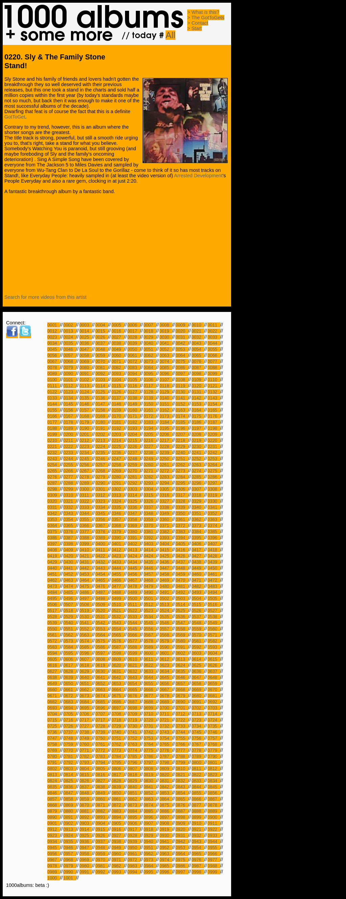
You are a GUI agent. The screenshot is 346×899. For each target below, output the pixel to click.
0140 (165, 397)
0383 (181, 531)
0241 (198, 452)
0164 (198, 410)
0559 (198, 628)
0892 (85, 817)
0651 (85, 683)
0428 (213, 555)
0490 (150, 592)
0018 (150, 331)
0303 (133, 489)
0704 (53, 713)
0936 (85, 841)
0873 (133, 805)
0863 (150, 798)
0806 (118, 768)
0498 (101, 598)
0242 (213, 452)
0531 (101, 616)
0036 (85, 343)
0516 (213, 604)
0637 (213, 671)
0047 (85, 349)
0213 (101, 440)
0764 (150, 744)
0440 (53, 568)
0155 (53, 410)
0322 (85, 501)
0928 (133, 835)
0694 (69, 707)
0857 (53, 798)
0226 (133, 446)
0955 (213, 847)
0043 (198, 343)
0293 (150, 482)
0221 (53, 446)
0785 (133, 756)
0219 (198, 440)
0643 (133, 677)
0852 (150, 792)
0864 (165, 798)
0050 (133, 349)
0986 (181, 865)
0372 (181, 525)
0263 (198, 464)
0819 (150, 774)
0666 (150, 689)
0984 (150, 865)
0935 (69, 841)
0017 (133, 331)
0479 (150, 586)
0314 (133, 495)
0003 (85, 324)
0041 (165, 343)
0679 (181, 695)
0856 (213, 792)
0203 (118, 434)
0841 (150, 786)
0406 (198, 543)
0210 (53, 440)
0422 (101, 555)
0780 (53, 756)
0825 (69, 780)
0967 (53, 859)
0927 (118, 835)
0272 (165, 470)
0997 (181, 871)
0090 (69, 373)
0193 (133, 428)
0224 (101, 446)
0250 (165, 458)
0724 (213, 719)
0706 (85, 713)
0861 (118, 798)
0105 (133, 379)
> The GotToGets (205, 17)
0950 (133, 847)
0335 (118, 507)
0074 (165, 361)
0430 (69, 561)
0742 (150, 732)
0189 (69, 428)
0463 (69, 580)
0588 (133, 647)
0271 (150, 470)
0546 (165, 622)
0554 (118, 628)
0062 (150, 355)
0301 (101, 489)
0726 (69, 726)
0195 (165, 428)
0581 (198, 640)
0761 (101, 744)
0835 (53, 786)
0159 (118, 410)
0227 (150, 446)
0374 (213, 525)
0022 (213, 331)
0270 (133, 470)
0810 (181, 768)
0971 (118, 859)
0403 (150, 543)
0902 (69, 823)
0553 (101, 628)
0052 (165, 349)
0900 (213, 817)
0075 (181, 361)
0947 (85, 847)
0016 (118, 331)
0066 (213, 355)
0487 (101, 592)
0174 (181, 416)
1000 (53, 877)
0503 (181, 598)
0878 (213, 805)
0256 (85, 464)
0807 (133, 768)
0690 (181, 701)
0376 (69, 531)
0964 (181, 853)
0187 (213, 422)
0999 (213, 871)
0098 (198, 373)
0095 (150, 373)
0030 (165, 337)
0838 (101, 786)
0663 (101, 689)
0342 (53, 513)
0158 (101, 410)
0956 (53, 853)
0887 (181, 811)
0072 (133, 361)
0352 (213, 513)
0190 (85, 428)
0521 (118, 610)
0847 (69, 792)
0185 (181, 422)
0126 (118, 391)
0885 (150, 811)
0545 (150, 622)
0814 (69, 774)
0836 (69, 786)
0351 (198, 513)
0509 (101, 604)
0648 (213, 677)
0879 (53, 811)
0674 (101, 695)
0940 (150, 841)
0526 (198, 610)
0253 (213, 458)
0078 (53, 367)
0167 (69, 416)
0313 (118, 495)
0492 (181, 592)
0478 (133, 586)
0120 (198, 385)
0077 (213, 361)
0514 (181, 604)
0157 (85, 410)
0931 (181, 835)
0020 (181, 331)
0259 (133, 464)
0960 (118, 853)
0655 (150, 683)
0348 (150, 513)
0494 (213, 592)
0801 (213, 762)
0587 (118, 647)
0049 (118, 349)
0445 (133, 568)
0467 (133, 580)
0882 (101, 811)
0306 (181, 489)
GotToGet (14, 117)
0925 (85, 835)
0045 (53, 349)
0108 (181, 379)
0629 (85, 671)
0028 (133, 337)
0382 (165, 531)
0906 (133, 823)
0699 (150, 707)
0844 (198, 786)
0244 (69, 458)
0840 (133, 786)
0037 (101, 343)
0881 (85, 811)
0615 (213, 659)
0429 (53, 561)
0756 (198, 738)
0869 (69, 805)
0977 (213, 859)
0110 (213, 379)
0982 (118, 865)
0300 (85, 489)
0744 (181, 732)
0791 (53, 762)
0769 (53, 750)
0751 (118, 738)
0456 (133, 574)
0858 (69, 798)
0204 (133, 434)
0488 (118, 592)
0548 (198, 622)
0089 (53, 373)
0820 (165, 774)
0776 (165, 750)
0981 (101, 865)
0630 (101, 671)
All (170, 35)
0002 (69, 324)
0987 (198, 865)
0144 (53, 403)
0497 (85, 598)
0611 (150, 659)
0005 (118, 324)
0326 (150, 501)
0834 (213, 780)
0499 (118, 598)
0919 (165, 829)
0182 (133, 422)
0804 (85, 768)
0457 (150, 574)
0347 (133, 513)
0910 (198, 823)
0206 (165, 434)
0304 (150, 489)
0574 (85, 640)
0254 (53, 464)
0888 (198, 811)
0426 (181, 555)
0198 (213, 428)
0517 (53, 610)
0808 (150, 768)
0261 (165, 464)
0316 (165, 495)
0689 (165, 701)
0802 (53, 768)
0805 (101, 768)
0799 (181, 762)
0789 (198, 756)
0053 (181, 349)
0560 (213, 628)
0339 (181, 507)
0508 (85, 604)
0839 (118, 786)
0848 (85, 792)
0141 (181, 397)
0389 (101, 537)
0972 (133, 859)
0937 (101, 841)
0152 (181, 403)
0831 (165, 780)
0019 (165, 331)
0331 (53, 507)
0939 (133, 841)
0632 (133, 671)
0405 (181, 543)
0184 (165, 422)
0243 (53, 458)
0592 (198, 647)
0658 (198, 683)
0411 (101, 549)
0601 (165, 653)
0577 (133, 640)
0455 (118, 574)
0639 (69, 677)
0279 (101, 476)
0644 (150, 677)
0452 (69, 574)
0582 (213, 640)
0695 (85, 707)
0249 (150, 458)
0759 (69, 744)
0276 (53, 476)
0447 (165, 568)
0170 (118, 416)
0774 (133, 750)
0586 (101, 647)
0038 (118, 343)
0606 (69, 659)
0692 (213, 701)
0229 (181, 446)
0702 (198, 707)
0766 (181, 744)
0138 (133, 397)
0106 (150, 379)
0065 (198, 355)
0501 (150, 598)
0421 (85, 555)
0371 (165, 525)
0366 (85, 525)
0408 (53, 549)
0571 (213, 634)
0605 (53, 659)
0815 (85, 774)
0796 (133, 762)
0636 (198, 671)
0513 (165, 604)
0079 (69, 367)
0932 (198, 835)
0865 (181, 798)
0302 (118, 489)
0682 (53, 701)
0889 (213, 811)
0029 (150, 337)
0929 (150, 835)
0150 (150, 403)
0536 (181, 616)
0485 (69, 592)
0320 (53, 501)
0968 (69, 859)
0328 (181, 501)
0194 (150, 428)
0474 (69, 586)
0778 (198, 750)
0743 (165, 732)
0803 (69, 768)
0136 (101, 397)
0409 (69, 549)
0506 (53, 604)
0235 (101, 452)
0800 (198, 762)
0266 (69, 470)
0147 (101, 403)
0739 (101, 732)
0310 (69, 495)
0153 (198, 403)
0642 (118, 677)
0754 (165, 738)
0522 (133, 610)
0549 (213, 622)
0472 (213, 580)
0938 (118, 841)
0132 (213, 391)
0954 (198, 847)
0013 (69, 331)
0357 (118, 519)
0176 (213, 416)
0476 (101, 586)
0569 (181, 634)
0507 (69, 604)
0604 (213, 653)
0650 (69, 683)
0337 (150, 507)
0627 (53, 671)
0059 (101, 355)
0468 (150, 580)
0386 (53, 537)
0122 (53, 391)
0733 (181, 726)
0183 (150, 422)
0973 (150, 859)
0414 (150, 549)
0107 (165, 379)
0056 (53, 355)
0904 (101, 823)
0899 (198, 817)
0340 (198, 507)
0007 (150, 324)
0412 (118, 549)
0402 (133, 543)
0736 (53, 732)
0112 (69, 385)
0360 (165, 519)
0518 (69, 610)
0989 (53, 871)
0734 (198, 726)
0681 (213, 695)
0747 (53, 738)
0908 (165, 823)
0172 (150, 416)
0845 (213, 786)
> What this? (203, 12)
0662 (85, 689)
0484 (53, 592)
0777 (181, 750)
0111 (53, 385)
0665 (133, 689)
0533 (133, 616)
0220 (213, 440)
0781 (69, 756)
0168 (85, 416)
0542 (101, 622)
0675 (118, 695)
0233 (69, 452)
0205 (150, 434)
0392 (150, 537)
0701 (181, 707)
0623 (165, 665)
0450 (213, 568)
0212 (85, 440)
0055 (213, 349)
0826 (85, 780)
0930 (165, 835)
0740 (118, 732)
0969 (85, 859)
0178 (69, 422)
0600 (150, 653)
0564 (101, 634)
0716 (69, 719)
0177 (53, 422)
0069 (85, 361)
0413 (133, 549)
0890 (53, 817)
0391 (133, 537)
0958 (85, 853)
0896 (150, 817)
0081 (101, 367)
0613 (181, 659)
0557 (165, 628)
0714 (213, 713)
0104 (118, 379)
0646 (181, 677)
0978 (53, 865)
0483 (213, 586)
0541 (85, 622)
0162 (165, 410)
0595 (69, 653)
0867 (213, 798)
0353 (53, 519)
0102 (85, 379)
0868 (53, 805)
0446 (150, 568)
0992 (101, 871)
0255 (69, 464)
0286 (213, 476)
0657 (181, 683)
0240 (181, 452)
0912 (53, 829)
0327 (165, 501)
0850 (118, 792)
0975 (181, 859)
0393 (165, 537)
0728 (101, 726)
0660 (53, 689)
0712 (181, 713)
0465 (101, 580)
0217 (165, 440)
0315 (150, 495)
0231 (213, 446)
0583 (53, 647)
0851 (133, 792)
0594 (53, 653)
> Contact (197, 23)
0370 (150, 525)
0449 (198, 568)
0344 (85, 513)
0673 (85, 695)
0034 (53, 343)
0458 (165, 574)
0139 (150, 397)
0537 (198, 616)
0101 (69, 379)
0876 (181, 805)
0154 (213, 403)
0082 (118, 367)
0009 (181, 324)
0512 (150, 604)
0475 (85, 586)
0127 (133, 391)
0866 (198, 798)
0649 (53, 683)
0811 (198, 768)
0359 (150, 519)
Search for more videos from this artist (45, 297)
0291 (118, 482)
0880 (69, 811)
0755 (181, 738)
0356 (101, 519)
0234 (85, 452)
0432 (101, 561)
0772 (101, 750)
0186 (198, 422)
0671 (53, 695)
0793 (85, 762)
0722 (181, 719)
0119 (181, 385)
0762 (118, 744)
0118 (165, 385)
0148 (118, 403)
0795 (118, 762)
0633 (150, 671)
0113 (85, 385)
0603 (198, 653)
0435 (150, 561)
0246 (101, 458)
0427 (198, 555)
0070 (101, 361)
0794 (101, 762)
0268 (101, 470)
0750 (101, 738)
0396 (213, 537)
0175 (198, 416)
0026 (101, 337)
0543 (118, 622)
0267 (85, 470)
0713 (198, 713)
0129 (165, 391)
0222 (69, 446)
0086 (181, 367)
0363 (213, 519)
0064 (181, 355)
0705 (69, 713)
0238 (150, 452)
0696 (101, 707)
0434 (133, 561)
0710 (150, 713)
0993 (118, 871)
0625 (198, 665)
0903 (85, 823)
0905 (118, 823)
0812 (213, 768)
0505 (213, 598)
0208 (198, 434)
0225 (118, 446)
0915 (101, 829)
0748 (69, 738)
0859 (85, 798)
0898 (181, 817)
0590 (165, 647)
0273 (181, 470)
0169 (101, 416)
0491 (165, 592)
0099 (213, 373)
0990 (69, 871)
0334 (101, 507)
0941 (165, 841)
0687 (133, 701)
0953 (181, 847)
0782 (85, 756)
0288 (69, 482)
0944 (213, 841)
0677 (150, 695)
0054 (198, 349)
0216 (150, 440)
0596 (85, 653)
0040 (150, 343)
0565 (118, 634)
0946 (69, 847)
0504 (198, 598)
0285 (198, 476)
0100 (53, 379)
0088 (213, 367)
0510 (118, 604)
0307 (198, 489)
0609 (118, 659)
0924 (69, 835)
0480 (165, 586)
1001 (69, 877)
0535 (165, 616)
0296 (198, 482)
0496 (69, 598)
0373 (198, 525)
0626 (213, 665)
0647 (198, 677)
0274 (198, 470)
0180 (101, 422)
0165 (213, 410)
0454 (101, 574)
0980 (85, 865)
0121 (213, 385)
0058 (85, 355)
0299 (69, 489)
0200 (69, 434)
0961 (133, 853)
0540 (69, 622)
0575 (101, 640)
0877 (198, 805)
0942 (181, 841)
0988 (213, 865)
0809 (165, 768)
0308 (213, 489)
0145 (69, 403)
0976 (198, 859)
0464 (85, 580)
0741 (133, 732)
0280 (118, 476)
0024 (69, 337)
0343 (69, 513)
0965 (198, 853)
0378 (101, 531)
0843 (181, 786)
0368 (118, 525)
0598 (118, 653)
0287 (53, 482)
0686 (118, 701)
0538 (213, 616)
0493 (198, 592)
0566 (133, 634)
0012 (53, 331)
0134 (69, 397)
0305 (165, 489)
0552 (85, 628)
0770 (69, 750)
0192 (118, 428)
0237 (133, 452)
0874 (150, 805)
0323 (101, 501)
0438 (198, 561)
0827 (101, 780)
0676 (133, 695)
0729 (118, 726)
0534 (150, 616)
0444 (118, 568)
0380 (133, 531)
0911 (213, 823)
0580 (181, 640)
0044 (213, 343)
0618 (85, 665)
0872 (118, 805)
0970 (101, 859)
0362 (198, 519)
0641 (101, 677)
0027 (118, 337)
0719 (133, 719)
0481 (181, 586)
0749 (85, 738)
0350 (181, 513)
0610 (133, 659)
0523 (150, 610)
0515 (198, 604)
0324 (118, 501)
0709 (133, 713)
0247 (118, 458)
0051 (150, 349)
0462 (53, 580)
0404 (165, 543)
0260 (150, 464)
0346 (118, 513)
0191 (101, 428)
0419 (53, 555)
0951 (150, 847)
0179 (85, 422)
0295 (181, 482)
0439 (213, 561)
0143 (213, 397)
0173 (165, 416)
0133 (53, 397)
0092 (101, 373)
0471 (198, 580)
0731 (150, 726)
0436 (165, 561)
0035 (69, 343)
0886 (165, 811)
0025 (85, 337)
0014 (85, 331)
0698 (133, 707)
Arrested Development (198, 175)
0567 (150, 634)
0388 (85, 537)
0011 (213, 324)
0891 (69, 817)
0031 (181, 337)
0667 (165, 689)
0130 (181, 391)
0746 (213, 732)
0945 (53, 847)
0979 (69, 865)
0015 (101, 331)
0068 (69, 361)
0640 (85, 677)
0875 (165, 805)
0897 (165, 817)
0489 (133, 592)
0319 (213, 495)
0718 (118, 719)
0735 (213, 726)
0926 (101, 835)
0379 (118, 531)
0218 (181, 440)
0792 (69, 762)
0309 (53, 495)
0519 (85, 610)
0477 (118, 586)
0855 (198, 792)
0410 (85, 549)
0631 (118, 671)
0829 (133, 780)
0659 (213, 683)
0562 (69, 634)
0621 (133, 665)
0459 (181, 574)
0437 (181, 561)
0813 (53, 774)
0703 (213, 707)
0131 (198, 391)
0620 (118, 665)
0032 (198, 337)
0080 (85, 367)
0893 (101, 817)
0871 (101, 805)
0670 (213, 689)
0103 (101, 379)
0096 (165, 373)
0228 (165, 446)
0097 (181, 373)
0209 (213, 434)
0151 (165, 403)
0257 (101, 464)
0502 (165, 598)
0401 (118, 543)
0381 (150, 531)
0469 (165, 580)
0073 (150, 361)
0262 (181, 464)
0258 (118, 464)
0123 (69, 391)
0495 (53, 598)
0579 (165, 640)
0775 (150, 750)
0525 (181, 610)
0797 (150, 762)
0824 (53, 780)
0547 (181, 622)
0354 (69, 519)
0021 (198, 331)
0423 (118, 555)
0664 (118, 689)
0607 (85, 659)
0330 (213, 501)
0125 (101, 391)
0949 (118, 847)
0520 (101, 610)
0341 (213, 507)
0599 (133, 653)
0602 (181, 653)
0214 (118, 440)
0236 (118, 452)
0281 (133, 476)
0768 (213, 744)
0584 (69, 647)
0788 (181, 756)
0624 (181, 665)
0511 (133, 604)
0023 (53, 337)
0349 (165, 513)
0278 (85, 476)
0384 (198, 531)
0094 (133, 373)
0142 (198, 397)
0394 (181, 537)
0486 (85, 592)
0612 (165, 659)
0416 (181, 549)
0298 (53, 489)
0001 (53, 324)
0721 (165, 719)
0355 (85, 519)
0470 (181, 580)
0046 (69, 349)
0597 (101, 653)
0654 (133, 683)
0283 (165, 476)
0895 (133, 817)
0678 (165, 695)
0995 (150, 871)
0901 (53, 823)
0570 (198, 634)
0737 (69, 732)
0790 (213, 756)
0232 (53, 452)
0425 (165, 555)
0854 (181, 792)
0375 (53, 531)
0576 (118, 640)
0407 (213, 543)
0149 (133, 403)
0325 (133, 501)
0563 (85, 634)
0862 (133, 798)
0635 (181, 671)
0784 (118, 756)
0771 (85, 750)
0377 (85, 531)
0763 (133, 744)
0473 (53, 586)
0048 (101, 349)
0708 (118, 713)
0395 (198, 537)
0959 (101, 853)
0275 (213, 470)
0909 (181, 823)
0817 (118, 774)
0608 (101, 659)
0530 (85, 616)
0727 (85, 726)
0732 (165, 726)
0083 (133, 367)
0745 (198, 732)
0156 (69, 410)
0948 (101, 847)
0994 (133, 871)
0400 (101, 543)
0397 (53, 543)
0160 (133, 410)
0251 (181, 458)
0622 (150, 665)
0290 (101, 482)
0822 (198, 774)
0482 (198, 586)
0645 (165, 677)
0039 (133, 343)
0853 (165, 792)
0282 (150, 476)
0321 (69, 501)
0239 (165, 452)
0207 (181, 434)
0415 (165, 549)
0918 (150, 829)
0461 (213, 574)
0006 (133, 324)
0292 (133, 482)
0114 (101, 385)
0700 (165, 707)
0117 (150, 385)
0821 (181, 774)
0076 (198, 361)
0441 (69, 568)
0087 (198, 367)
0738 (85, 732)
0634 (165, 671)
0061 (133, 355)
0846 (53, 792)
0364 (53, 525)
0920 (181, 829)
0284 (181, 476)
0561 (53, 634)
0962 (150, 853)
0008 (165, 324)
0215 (133, 440)
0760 (85, 744)
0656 (165, 683)
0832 (181, 780)
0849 (101, 792)
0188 (53, 428)
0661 (69, 689)
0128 (150, 391)
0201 (85, 434)
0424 (133, 555)
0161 (150, 410)
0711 (165, 713)
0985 (165, 865)
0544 (133, 622)
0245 (85, 458)
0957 (69, 853)
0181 (118, 422)
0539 (53, 622)
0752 (133, 738)
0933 (213, 835)
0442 (85, 568)
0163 (181, 410)
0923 (53, 835)
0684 (85, 701)
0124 (85, 391)
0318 (198, 495)
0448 (181, 568)
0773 (118, 750)
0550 (53, 628)
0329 (198, 501)
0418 (213, 549)
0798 (165, 762)
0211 (69, 440)
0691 (198, 701)
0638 (53, 677)
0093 (118, 373)
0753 (150, 738)
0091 (85, 373)
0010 (198, 324)
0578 (150, 640)
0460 (198, 574)
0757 (213, 738)
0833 (198, 780)
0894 (118, 817)
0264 (213, 464)
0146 (85, 403)
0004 (101, 324)
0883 (118, 811)
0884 (133, 811)
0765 (165, 744)
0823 (213, 774)
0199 (53, 434)
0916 (118, 829)
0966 (213, 853)
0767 (198, 744)
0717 (85, 719)
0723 (198, 719)
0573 (69, 640)
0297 (213, 482)
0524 (165, 610)
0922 (213, 829)
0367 (101, 525)
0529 (69, 616)
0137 (118, 397)
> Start (194, 28)
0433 (118, 561)
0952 (165, 847)
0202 (101, 434)
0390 (118, 537)
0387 (69, 537)
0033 (213, 337)
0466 (118, 580)
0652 (101, 683)
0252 (198, 458)
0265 (53, 470)
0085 (165, 367)
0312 (101, 495)
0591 (181, 647)
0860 (101, 798)
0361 (181, 519)
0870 (85, 805)
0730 (133, 726)
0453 (85, 574)
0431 (85, 561)
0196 (181, 428)
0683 (69, 701)
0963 (165, 853)
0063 (165, 355)
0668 (181, 689)
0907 (150, 823)
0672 (69, 695)
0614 (198, 659)
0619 (101, 665)
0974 (165, 859)
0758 (53, 744)
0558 (181, 628)
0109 (198, 379)
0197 (198, 428)
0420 (69, 555)
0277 (69, 476)
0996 (165, 871)
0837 (85, 786)
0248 (133, 458)
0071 (118, 361)
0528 (53, 616)
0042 (181, 343)
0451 (53, 574)
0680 (198, 695)
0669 (198, 689)
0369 (133, 525)
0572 (53, 640)
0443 (101, 568)
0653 (118, 683)
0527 (213, 610)
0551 (69, 628)
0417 (198, 549)
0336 (133, 507)
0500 (133, 598)
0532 (118, 616)
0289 (85, 482)
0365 (69, 525)
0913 (69, 829)
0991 (85, 871)
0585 (85, 647)
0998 (198, 871)
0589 (150, 647)
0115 (118, 385)
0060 (118, 355)
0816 (101, 774)
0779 (213, 750)
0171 (133, 416)
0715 (53, 719)
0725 (53, 726)
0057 (69, 355)
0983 (133, 865)
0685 (101, 701)
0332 (69, 507)
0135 (85, 397)
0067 (53, 361)
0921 (198, 829)
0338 (165, 507)
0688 (150, 701)
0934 (53, 841)
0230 (198, 446)
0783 (101, 756)
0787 (165, 756)
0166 (53, 416)
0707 (101, 713)
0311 (85, 495)
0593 (213, 647)
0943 (198, 841)
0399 (85, 543)
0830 (150, 780)
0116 (133, 385)
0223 (85, 446)
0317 (181, 495)
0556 (150, 628)
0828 (118, 780)
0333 (85, 507)
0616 (53, 665)
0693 (53, 707)
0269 (118, 470)
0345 (101, 513)
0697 (118, 707)
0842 (165, 786)
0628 (69, 671)
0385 (213, 531)
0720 (150, 719)
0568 (165, 634)
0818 (133, 774)
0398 (69, 543)
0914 (85, 829)
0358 (133, 519)
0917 (133, 829)
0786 (150, 756)
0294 (165, 482)
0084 (150, 367)
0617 (69, 665)
